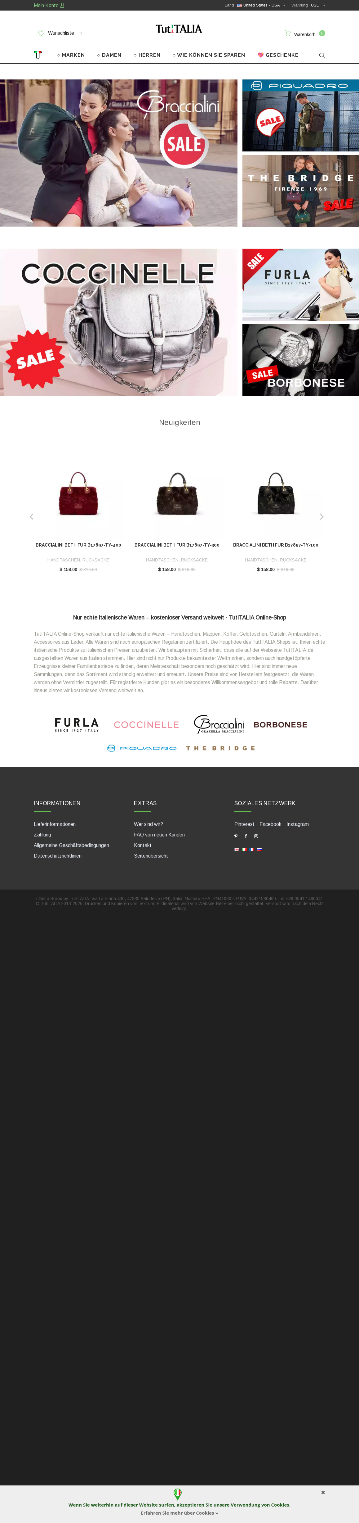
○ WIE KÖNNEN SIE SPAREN (209, 52)
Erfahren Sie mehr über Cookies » (179, 1513)
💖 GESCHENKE (278, 52)
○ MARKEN (71, 52)
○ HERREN (147, 52)
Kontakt (143, 842)
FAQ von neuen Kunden (159, 832)
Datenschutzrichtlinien (58, 853)
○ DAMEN (109, 52)
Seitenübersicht (151, 853)
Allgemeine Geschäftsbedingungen (71, 842)
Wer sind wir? (148, 821)
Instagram (297, 821)
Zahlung (42, 832)
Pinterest (244, 821)
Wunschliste (60, 33)
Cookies (280, 1505)
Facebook (270, 821)
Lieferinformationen (55, 821)
